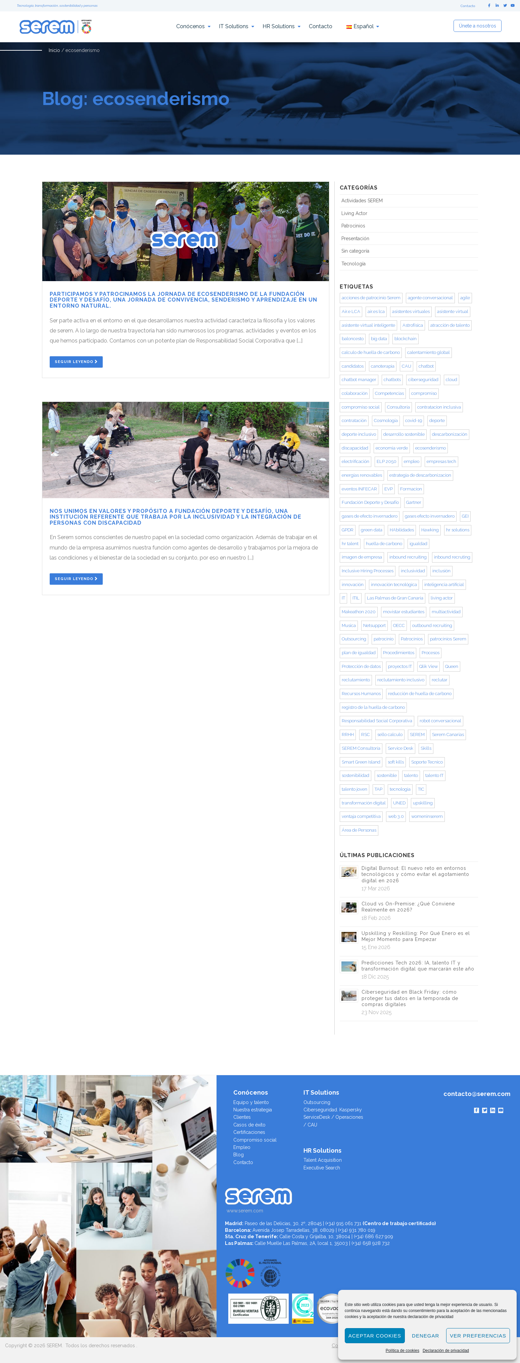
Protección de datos (361, 666)
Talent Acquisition (322, 1160)
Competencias (389, 393)
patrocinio (383, 638)
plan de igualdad (359, 652)
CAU (406, 366)
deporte (437, 420)
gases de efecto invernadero (369, 516)
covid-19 (413, 420)
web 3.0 (396, 816)
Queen (451, 666)
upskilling (423, 802)
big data (379, 338)
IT (343, 597)
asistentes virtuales (411, 311)
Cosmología (386, 420)
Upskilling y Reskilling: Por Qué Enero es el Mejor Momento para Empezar (416, 936)
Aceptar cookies (374, 1336)
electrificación (355, 461)
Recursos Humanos (361, 693)
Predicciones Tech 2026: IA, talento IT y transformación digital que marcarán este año (418, 966)
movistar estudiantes (403, 611)
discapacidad (355, 448)
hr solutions (457, 529)
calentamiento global (428, 352)
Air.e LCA (351, 311)
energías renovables (362, 475)
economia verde (392, 448)
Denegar (425, 1336)
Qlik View (428, 666)
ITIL (356, 597)
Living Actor (354, 213)
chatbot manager (359, 379)
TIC (421, 789)
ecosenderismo (430, 448)
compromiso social (361, 407)
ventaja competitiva (361, 816)
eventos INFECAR (359, 488)
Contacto (468, 6)
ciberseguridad (423, 379)
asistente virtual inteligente (368, 325)
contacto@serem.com (476, 1093)
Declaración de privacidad (446, 1350)
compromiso (424, 393)
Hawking (430, 529)
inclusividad (413, 570)
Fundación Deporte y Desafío (370, 502)
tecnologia (400, 789)
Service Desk (400, 748)
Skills (426, 748)
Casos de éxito (249, 1125)
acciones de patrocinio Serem (371, 297)
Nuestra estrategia (252, 1109)
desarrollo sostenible (404, 434)
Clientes (242, 1117)
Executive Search (321, 1167)
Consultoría (398, 407)
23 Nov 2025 (377, 1012)
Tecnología (353, 263)
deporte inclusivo (359, 434)
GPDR (347, 529)
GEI (465, 516)
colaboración (355, 393)
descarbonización (449, 434)
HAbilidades (402, 529)
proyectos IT (400, 666)
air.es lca (376, 311)
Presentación (355, 238)
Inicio (54, 50)
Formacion (411, 488)
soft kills (396, 762)
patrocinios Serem (448, 638)
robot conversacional (440, 720)
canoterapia (382, 366)
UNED (399, 802)
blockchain (405, 338)
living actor (442, 597)
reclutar (439, 679)
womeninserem (427, 816)
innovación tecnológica (394, 584)
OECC (399, 625)
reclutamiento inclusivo (400, 679)
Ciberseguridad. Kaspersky (332, 1109)
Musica (349, 625)
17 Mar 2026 (376, 888)
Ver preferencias (478, 1336)
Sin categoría (355, 251)
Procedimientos (398, 652)
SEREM (417, 734)
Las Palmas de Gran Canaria (395, 597)
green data (371, 529)
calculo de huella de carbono (371, 352)
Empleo (241, 1147)
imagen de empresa (362, 557)
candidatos (353, 366)
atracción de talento (450, 325)
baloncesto (353, 338)
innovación (353, 584)
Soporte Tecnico (427, 762)
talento (411, 775)
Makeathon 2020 (359, 611)
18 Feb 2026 (376, 918)
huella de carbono (384, 543)
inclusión (441, 570)
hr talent (350, 543)
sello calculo (390, 734)
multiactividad (446, 611)
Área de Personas (359, 830)
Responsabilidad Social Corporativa (377, 720)
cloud (451, 379)
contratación (354, 420)
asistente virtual (452, 311)
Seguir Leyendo (76, 362)
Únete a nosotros (477, 26)
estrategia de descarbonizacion (420, 475)
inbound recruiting (408, 557)
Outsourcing (354, 638)
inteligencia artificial (444, 584)
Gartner (413, 502)
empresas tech (441, 461)
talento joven (354, 789)
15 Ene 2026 (376, 947)
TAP (378, 789)
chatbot (426, 366)
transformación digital (364, 802)
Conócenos (190, 26)
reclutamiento (356, 679)
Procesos (430, 652)
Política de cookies (402, 1350)
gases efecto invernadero (430, 516)
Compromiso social (255, 1140)
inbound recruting (452, 557)
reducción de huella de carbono (420, 693)
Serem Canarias (448, 734)
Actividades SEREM (362, 200)
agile (465, 297)
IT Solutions (233, 26)
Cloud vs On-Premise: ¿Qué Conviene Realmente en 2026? (408, 906)
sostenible (387, 775)
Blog (238, 1154)
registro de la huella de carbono (373, 707)
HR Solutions (279, 26)
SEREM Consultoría (361, 748)
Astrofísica (413, 325)
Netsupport (374, 625)
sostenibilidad (355, 775)
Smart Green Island (361, 762)
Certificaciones (249, 1132)
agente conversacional (430, 297)
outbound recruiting (432, 625)
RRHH (348, 734)
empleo (411, 461)
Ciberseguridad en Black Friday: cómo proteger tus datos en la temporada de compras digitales (410, 998)
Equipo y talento (251, 1102)
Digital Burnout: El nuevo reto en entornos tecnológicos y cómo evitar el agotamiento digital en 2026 (415, 874)
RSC (365, 734)
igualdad (418, 543)
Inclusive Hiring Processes (367, 570)
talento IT (434, 775)
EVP (388, 488)
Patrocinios (353, 225)
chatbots (392, 379)
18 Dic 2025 (375, 977)
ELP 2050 (386, 461)
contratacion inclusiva (439, 407)
